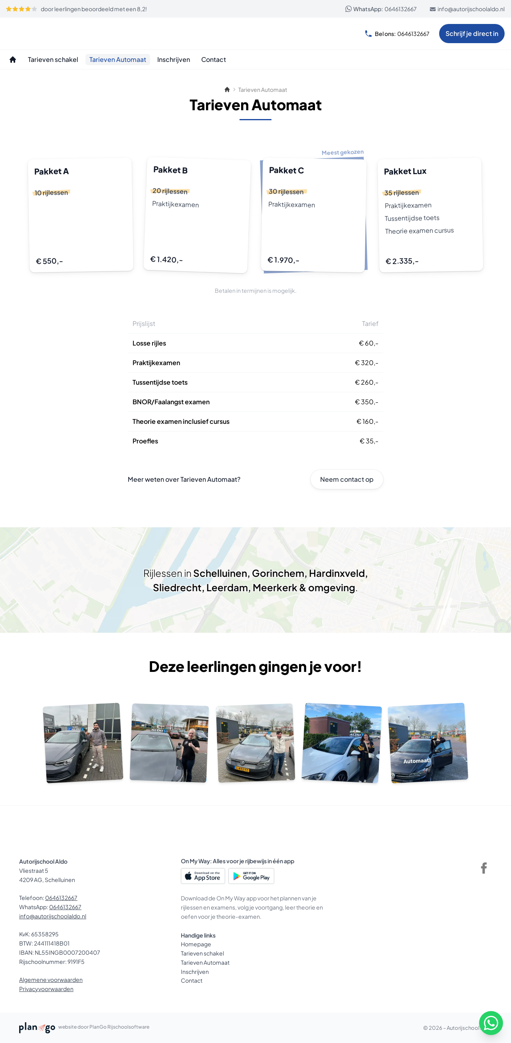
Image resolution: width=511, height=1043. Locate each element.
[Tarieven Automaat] (118, 59)
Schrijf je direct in (472, 33)
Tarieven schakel (202, 953)
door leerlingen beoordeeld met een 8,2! (76, 8)
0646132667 (381, 9)
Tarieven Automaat (205, 962)
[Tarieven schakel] (53, 59)
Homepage (196, 944)
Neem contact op (347, 479)
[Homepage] (12, 59)
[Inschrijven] (174, 59)
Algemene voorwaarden (51, 979)
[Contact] (214, 59)
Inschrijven (195, 971)
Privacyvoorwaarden (46, 988)
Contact (191, 980)
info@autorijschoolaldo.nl (467, 8)
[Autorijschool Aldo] (44, 33)
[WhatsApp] (491, 1023)
